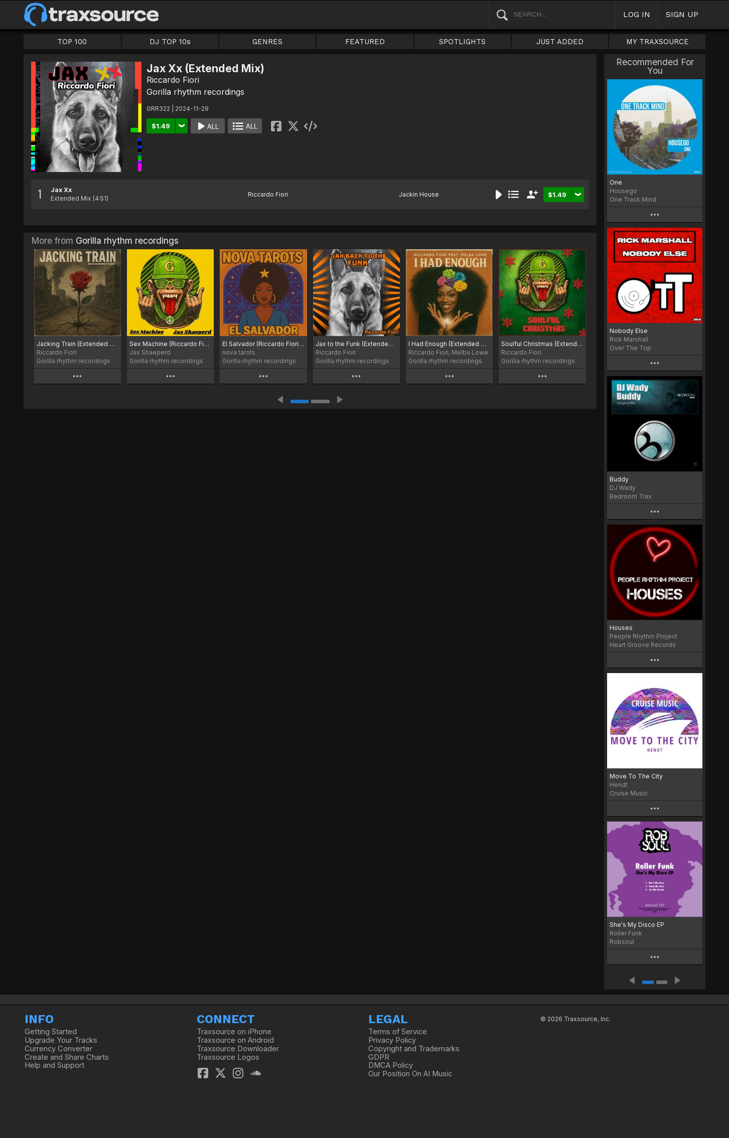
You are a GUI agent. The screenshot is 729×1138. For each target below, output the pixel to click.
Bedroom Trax (631, 496)
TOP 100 (72, 41)
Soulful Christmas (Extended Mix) (542, 344)
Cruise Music (629, 793)
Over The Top (630, 348)
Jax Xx (61, 190)
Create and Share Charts (67, 1057)
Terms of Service (397, 1031)
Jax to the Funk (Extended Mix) (356, 344)
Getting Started (51, 1031)
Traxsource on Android (235, 1040)
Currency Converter (58, 1048)
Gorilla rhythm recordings (195, 92)
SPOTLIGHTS (462, 41)
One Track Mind (633, 199)
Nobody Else (629, 331)
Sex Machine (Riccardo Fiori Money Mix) (170, 344)
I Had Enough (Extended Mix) (449, 344)
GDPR (378, 1057)
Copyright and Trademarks (414, 1048)
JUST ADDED (560, 41)
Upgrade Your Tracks (61, 1040)
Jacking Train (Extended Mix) (77, 344)
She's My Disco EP (637, 924)
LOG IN (636, 14)
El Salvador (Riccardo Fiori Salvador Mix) (263, 344)
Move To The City (636, 776)
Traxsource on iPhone (234, 1031)
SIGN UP (682, 14)
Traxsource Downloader (238, 1048)
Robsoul (622, 941)
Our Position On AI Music (410, 1073)
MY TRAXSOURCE (657, 41)
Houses (621, 627)
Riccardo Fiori (173, 80)
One (616, 182)
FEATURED (365, 41)
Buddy (619, 479)
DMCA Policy (390, 1065)
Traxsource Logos (228, 1057)
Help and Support (54, 1065)
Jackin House (419, 194)
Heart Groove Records (643, 644)
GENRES (267, 41)
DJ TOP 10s (170, 41)
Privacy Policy (392, 1040)
